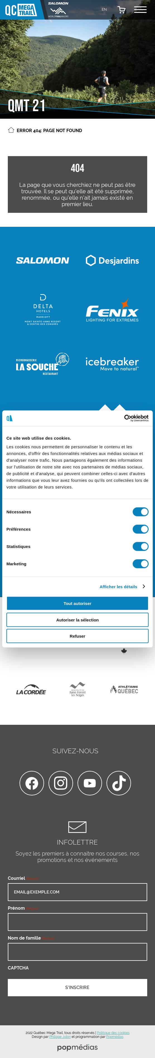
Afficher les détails (118, 586)
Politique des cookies (113, 1033)
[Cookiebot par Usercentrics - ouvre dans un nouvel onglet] (124, 418)
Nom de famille (31, 938)
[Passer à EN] (104, 9)
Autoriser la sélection (77, 619)
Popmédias (114, 1037)
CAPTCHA (18, 968)
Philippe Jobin (60, 1037)
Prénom (23, 908)
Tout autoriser (77, 603)
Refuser (77, 636)
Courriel (23, 878)
